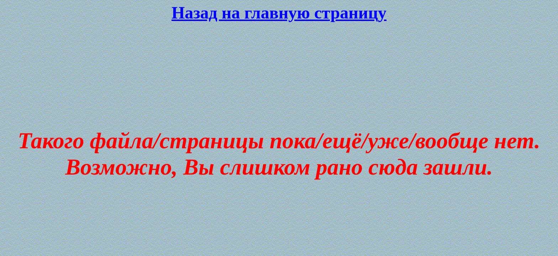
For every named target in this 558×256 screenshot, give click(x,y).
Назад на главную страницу (279, 12)
